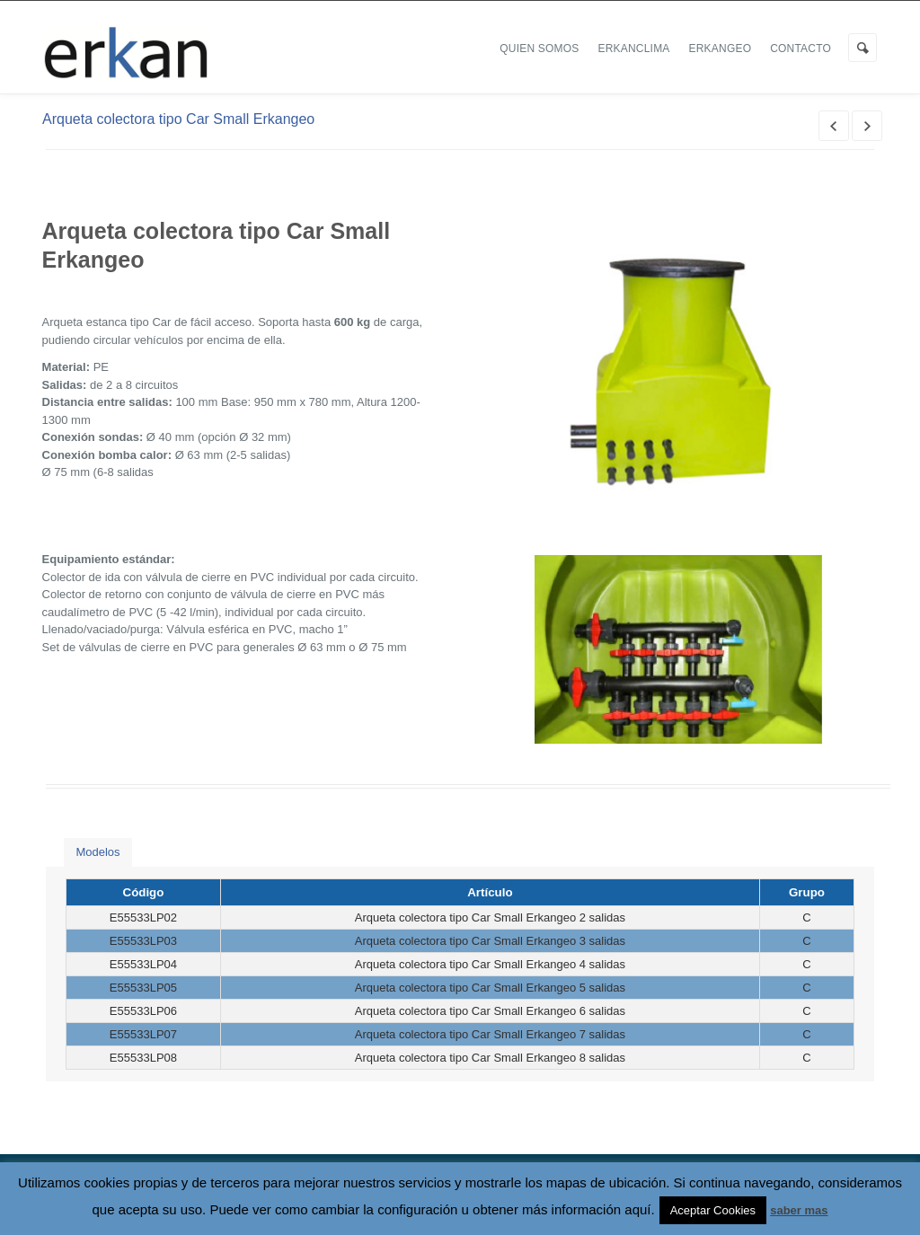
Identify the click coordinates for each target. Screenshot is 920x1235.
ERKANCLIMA (634, 48)
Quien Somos (539, 48)
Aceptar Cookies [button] (713, 1210)
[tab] (97, 853)
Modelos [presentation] (97, 852)
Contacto (800, 48)
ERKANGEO (720, 48)
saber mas (798, 1210)
